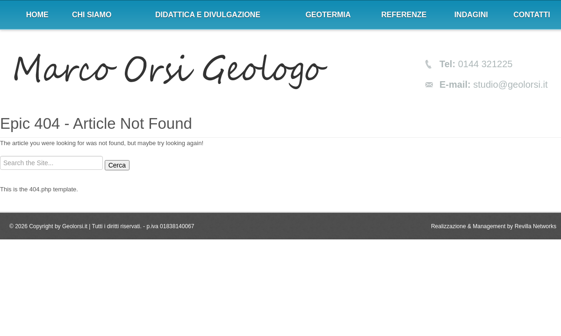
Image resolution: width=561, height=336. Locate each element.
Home (37, 15)
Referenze (404, 15)
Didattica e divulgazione (207, 15)
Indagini (471, 15)
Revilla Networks (535, 226)
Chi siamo (91, 15)
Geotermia (328, 15)
